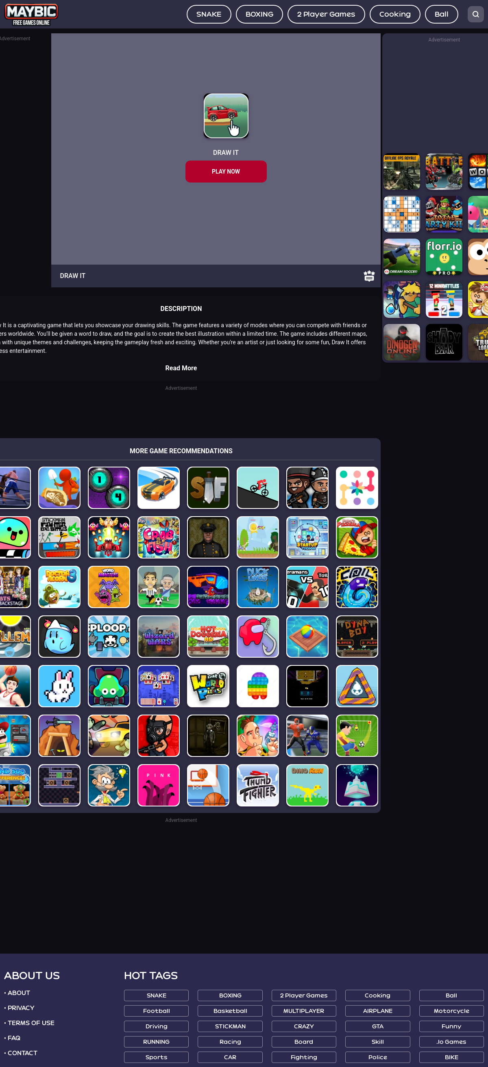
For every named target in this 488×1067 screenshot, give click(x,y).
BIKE (451, 1057)
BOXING (259, 14)
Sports (157, 1057)
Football (156, 1011)
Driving (157, 1026)
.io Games (451, 1042)
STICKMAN (230, 1026)
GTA (377, 1026)
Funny (451, 1026)
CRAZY (304, 1026)
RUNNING (156, 1042)
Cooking (395, 14)
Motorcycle (451, 1011)
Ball (442, 14)
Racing (230, 1042)
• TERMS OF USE (29, 1023)
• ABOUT (17, 993)
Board (303, 1042)
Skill (378, 1042)
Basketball (230, 1011)
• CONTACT (20, 1053)
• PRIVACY (19, 1008)
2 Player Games (326, 14)
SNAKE (209, 14)
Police (377, 1057)
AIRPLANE (377, 1011)
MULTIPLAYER (303, 1011)
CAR (230, 1057)
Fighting (304, 1057)
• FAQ (12, 1038)
